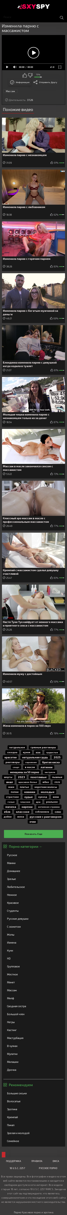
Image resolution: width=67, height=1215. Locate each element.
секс (58, 811)
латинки (47, 767)
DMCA (56, 1161)
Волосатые (33, 1101)
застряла (50, 772)
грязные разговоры (43, 747)
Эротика (33, 1109)
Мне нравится (24, 75)
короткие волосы (45, 786)
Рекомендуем (21, 1085)
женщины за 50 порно (24, 772)
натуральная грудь (35, 757)
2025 (57, 757)
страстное (12, 796)
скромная (31, 762)
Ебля (7, 811)
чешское (25, 802)
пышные (57, 777)
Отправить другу (48, 82)
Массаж (33, 990)
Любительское (33, 886)
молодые (47, 792)
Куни (33, 950)
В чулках (33, 1045)
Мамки (33, 863)
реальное (52, 801)
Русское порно (48, 1168)
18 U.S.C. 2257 (17, 1168)
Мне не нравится (30, 75)
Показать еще (34, 834)
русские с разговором (45, 816)
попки (15, 791)
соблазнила (42, 811)
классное (22, 811)
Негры (33, 1022)
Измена (33, 942)
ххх (38, 752)
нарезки (27, 806)
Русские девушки (33, 918)
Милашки (33, 1061)
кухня (26, 752)
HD (33, 958)
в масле (30, 767)
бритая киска (51, 762)
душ (38, 802)
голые (11, 802)
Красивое (33, 902)
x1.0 (52, 67)
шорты (8, 777)
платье (24, 786)
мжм (11, 787)
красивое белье (27, 782)
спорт (16, 767)
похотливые (38, 777)
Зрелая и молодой (33, 1133)
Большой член (33, 1014)
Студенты (33, 910)
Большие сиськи (33, 1093)
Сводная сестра (33, 1006)
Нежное (33, 894)
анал (9, 782)
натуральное (17, 747)
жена (20, 816)
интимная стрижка (49, 807)
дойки (8, 816)
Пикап (33, 1125)
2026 (57, 782)
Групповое (33, 966)
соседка (12, 752)
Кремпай (33, 1117)
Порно (17, 1212)
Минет (33, 982)
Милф (33, 998)
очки (32, 821)
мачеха (10, 806)
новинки (29, 792)
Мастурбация (33, 1038)
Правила (37, 1161)
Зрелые (33, 878)
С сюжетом (33, 926)
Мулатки (33, 1053)
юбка (46, 782)
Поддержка (13, 1161)
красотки (10, 757)
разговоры (13, 762)
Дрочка (33, 1069)
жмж (56, 796)
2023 (21, 777)
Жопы (33, 934)
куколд (42, 796)
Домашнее (33, 871)
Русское (33, 855)
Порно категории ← (26, 846)
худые (28, 796)
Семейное (33, 1141)
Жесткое (33, 974)
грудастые (52, 752)
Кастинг (33, 1030)
